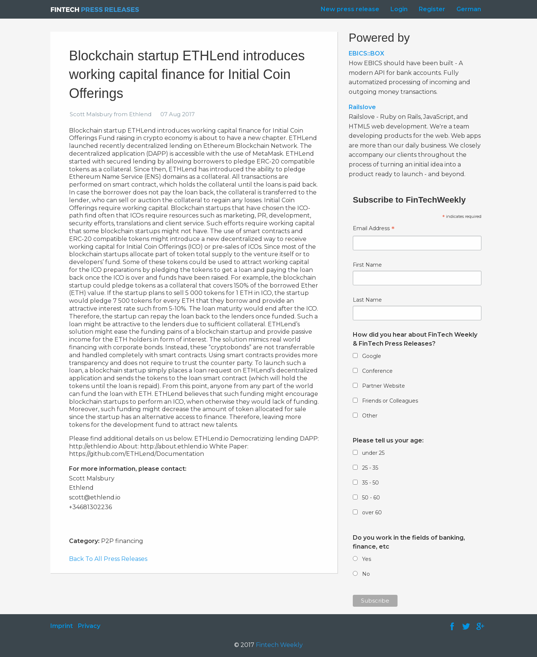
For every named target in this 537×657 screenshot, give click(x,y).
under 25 (373, 453)
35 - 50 (370, 482)
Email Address (374, 229)
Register (432, 9)
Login (399, 9)
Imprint (61, 625)
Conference (377, 371)
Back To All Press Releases (108, 558)
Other (369, 415)
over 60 (372, 512)
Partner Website (383, 386)
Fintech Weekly (279, 644)
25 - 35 (370, 467)
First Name (367, 264)
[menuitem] (348, 9)
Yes (366, 559)
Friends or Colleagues (390, 400)
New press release (350, 9)
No (366, 574)
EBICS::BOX (366, 53)
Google (371, 356)
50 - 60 (371, 497)
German (468, 9)
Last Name (367, 299)
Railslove (362, 107)
